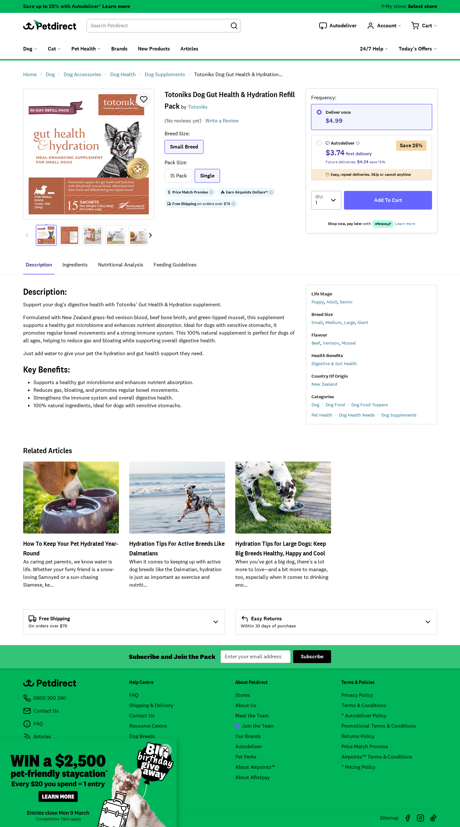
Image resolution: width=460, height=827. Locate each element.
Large (349, 322)
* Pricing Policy (358, 767)
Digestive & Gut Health (334, 363)
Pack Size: (176, 162)
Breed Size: (177, 133)
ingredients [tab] (75, 264)
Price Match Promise (364, 746)
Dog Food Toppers (369, 405)
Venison (331, 343)
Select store (422, 6)
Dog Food (335, 405)
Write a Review (222, 120)
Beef (315, 343)
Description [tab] (39, 264)
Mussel (349, 343)
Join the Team (254, 726)
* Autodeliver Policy (363, 715)
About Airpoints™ (255, 767)
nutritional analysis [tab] (120, 264)
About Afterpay (252, 777)
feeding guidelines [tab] (175, 264)
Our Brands (248, 736)
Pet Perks (246, 756)
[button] (338, 25)
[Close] (165, 750)
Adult (331, 302)
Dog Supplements (399, 415)
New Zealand (324, 384)
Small (317, 322)
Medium (333, 322)
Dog (315, 405)
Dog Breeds (142, 736)
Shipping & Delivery (151, 705)
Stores (242, 695)
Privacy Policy (357, 695)
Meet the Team (252, 715)
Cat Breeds (141, 746)
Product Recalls (147, 756)
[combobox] (163, 25)
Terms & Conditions (363, 705)
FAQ (134, 695)
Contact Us (142, 715)
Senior (346, 302)
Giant (362, 322)
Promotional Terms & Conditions (378, 726)
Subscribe (312, 656)
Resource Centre (148, 726)
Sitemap (389, 817)
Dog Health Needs (357, 415)
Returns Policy (357, 736)
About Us (246, 705)
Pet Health (321, 415)
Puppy (317, 302)
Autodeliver (248, 746)
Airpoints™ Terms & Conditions (376, 756)
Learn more (116, 6)
